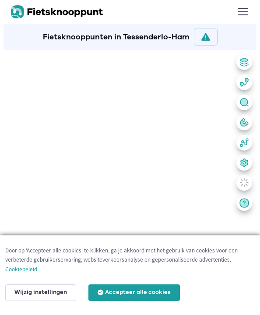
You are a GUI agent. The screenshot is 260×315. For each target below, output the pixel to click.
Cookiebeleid (21, 269)
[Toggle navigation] (242, 12)
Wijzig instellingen (40, 292)
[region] (130, 181)
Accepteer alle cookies (134, 292)
